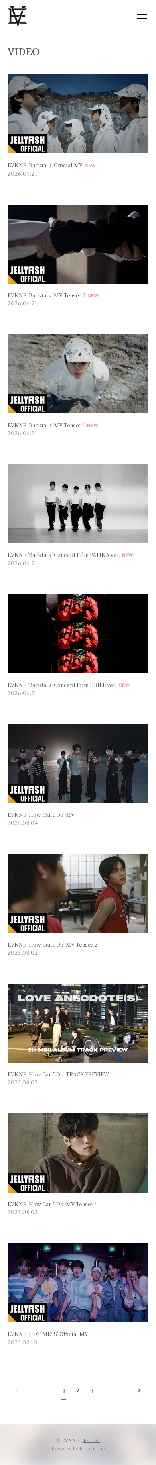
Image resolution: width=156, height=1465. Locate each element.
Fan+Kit (91, 1440)
